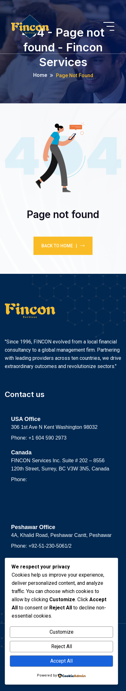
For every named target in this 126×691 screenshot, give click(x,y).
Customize (62, 632)
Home (40, 75)
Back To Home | (63, 245)
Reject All (61, 646)
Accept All (61, 661)
